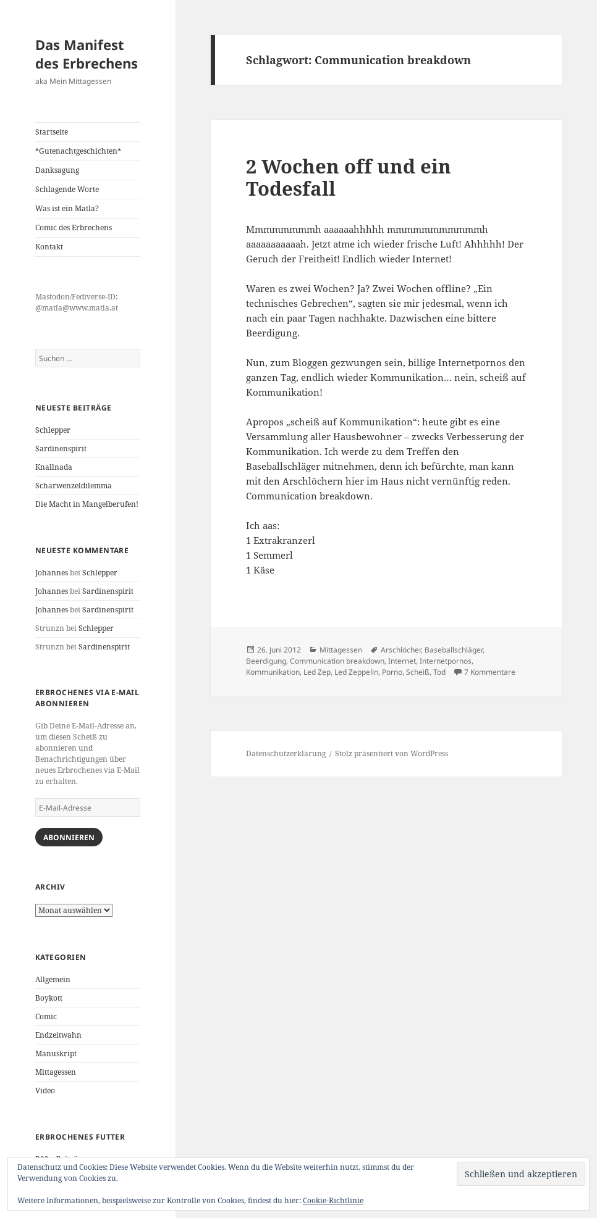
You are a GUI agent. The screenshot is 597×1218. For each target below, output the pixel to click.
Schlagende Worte (67, 189)
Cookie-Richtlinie (333, 1200)
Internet (402, 661)
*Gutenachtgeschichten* (78, 151)
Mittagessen (55, 1072)
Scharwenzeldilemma (73, 485)
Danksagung (57, 170)
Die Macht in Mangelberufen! (86, 504)
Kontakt (49, 246)
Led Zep (317, 672)
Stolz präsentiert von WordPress (391, 753)
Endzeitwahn (58, 1035)
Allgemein (52, 979)
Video (45, 1090)
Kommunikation (273, 672)
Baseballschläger (454, 649)
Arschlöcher (401, 649)
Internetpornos (446, 661)
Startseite (51, 132)
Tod (439, 672)
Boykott (48, 998)
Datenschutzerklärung (286, 753)
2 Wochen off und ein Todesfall (348, 177)
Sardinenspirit (61, 448)
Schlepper (52, 430)
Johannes (51, 572)
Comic (46, 1016)
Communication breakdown (337, 661)
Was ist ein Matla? (67, 208)
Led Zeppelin (356, 672)
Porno (392, 672)
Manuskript (56, 1053)
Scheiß (418, 672)
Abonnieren (69, 837)
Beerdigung (266, 661)
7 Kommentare (489, 672)
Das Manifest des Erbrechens (86, 53)
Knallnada (53, 467)
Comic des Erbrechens (73, 227)
